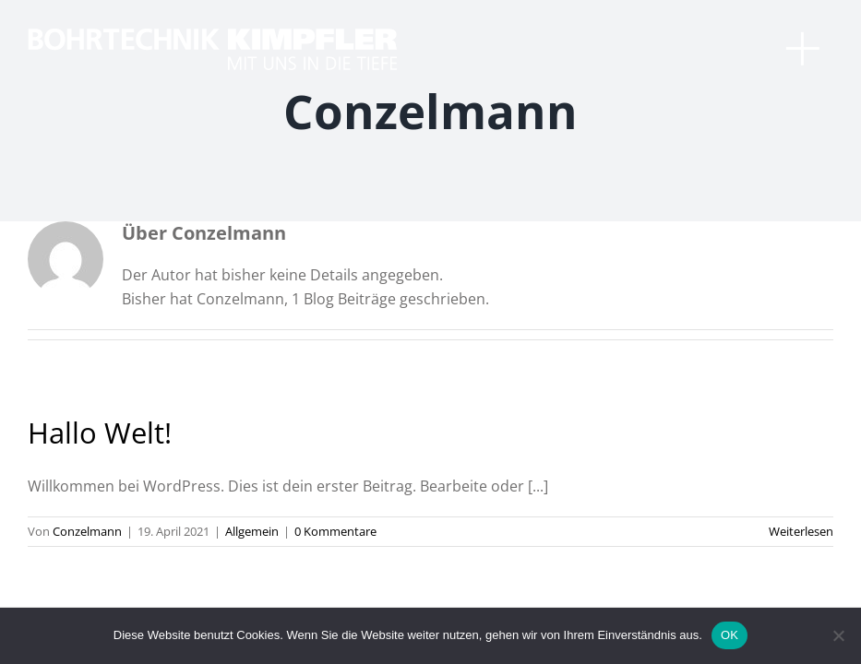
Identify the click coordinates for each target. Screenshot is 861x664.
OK (729, 635)
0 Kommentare (335, 531)
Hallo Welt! (100, 432)
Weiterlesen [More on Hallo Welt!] (801, 531)
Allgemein (252, 531)
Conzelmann (87, 531)
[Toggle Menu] (810, 56)
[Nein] (838, 635)
